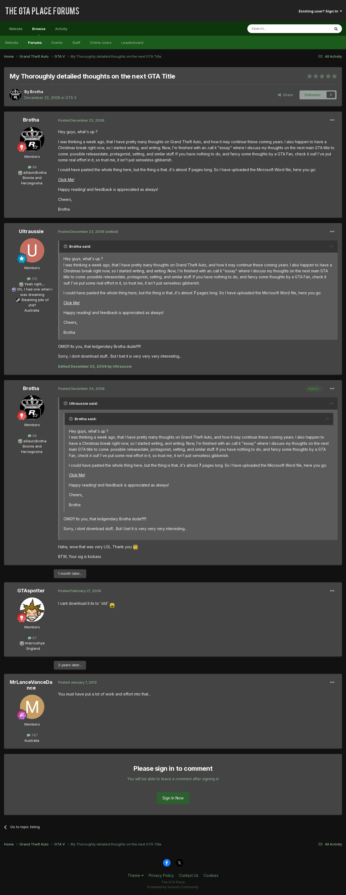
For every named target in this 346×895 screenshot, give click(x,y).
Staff (76, 42)
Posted (81, 120)
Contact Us (188, 875)
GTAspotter (31, 590)
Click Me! (66, 179)
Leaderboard (132, 42)
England (31, 648)
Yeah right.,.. (34, 284)
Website (15, 29)
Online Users (101, 42)
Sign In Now (173, 798)
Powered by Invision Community (173, 887)
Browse (38, 31)
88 (32, 167)
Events (57, 42)
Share (285, 95)
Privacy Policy (161, 875)
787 (32, 735)
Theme (136, 875)
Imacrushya (35, 643)
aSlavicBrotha (34, 172)
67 (32, 638)
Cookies (211, 875)
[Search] (274, 28)
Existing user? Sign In (320, 11)
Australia (31, 310)
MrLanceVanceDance (31, 685)
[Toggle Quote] (66, 246)
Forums (35, 42)
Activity (61, 29)
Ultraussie (31, 231)
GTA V (71, 97)
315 (32, 278)
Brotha (36, 91)
